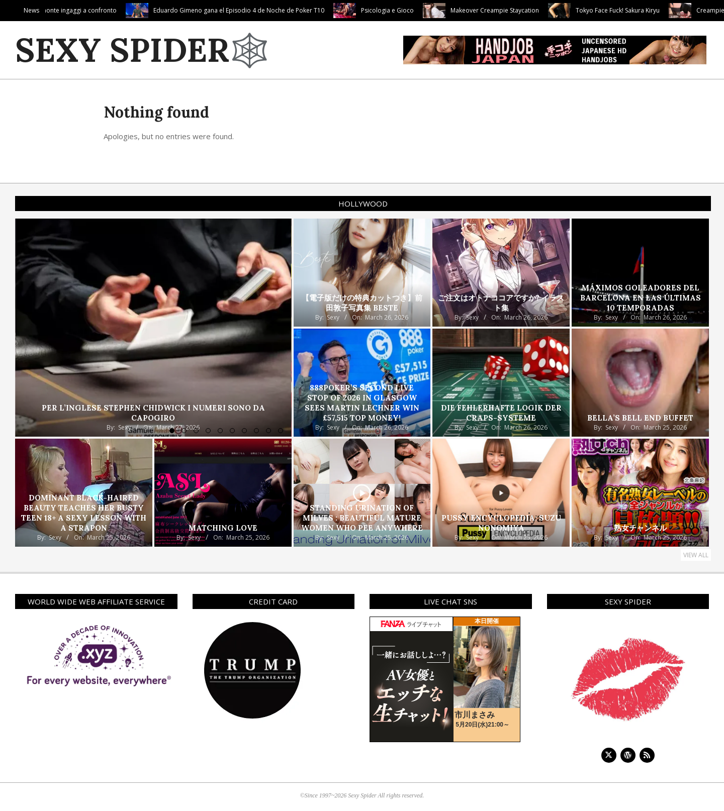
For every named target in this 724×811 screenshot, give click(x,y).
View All (695, 555)
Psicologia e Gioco (442, 10)
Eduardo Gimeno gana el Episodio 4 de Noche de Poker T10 (294, 10)
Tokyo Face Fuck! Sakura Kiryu (673, 10)
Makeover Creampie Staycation (550, 10)
